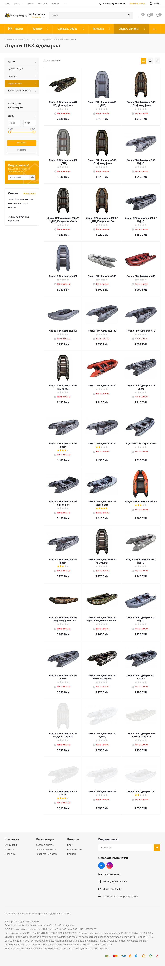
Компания (12, 839)
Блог (69, 844)
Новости (9, 849)
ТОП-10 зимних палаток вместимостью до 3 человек (20, 203)
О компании (11, 844)
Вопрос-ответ (74, 849)
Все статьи (29, 193)
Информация (45, 839)
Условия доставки (46, 849)
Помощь (73, 839)
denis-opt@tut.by (112, 889)
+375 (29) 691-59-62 (115, 881)
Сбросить (21, 150)
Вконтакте (101, 865)
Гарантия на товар (46, 853)
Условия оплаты (45, 844)
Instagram (109, 865)
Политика (10, 853)
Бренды (71, 853)
